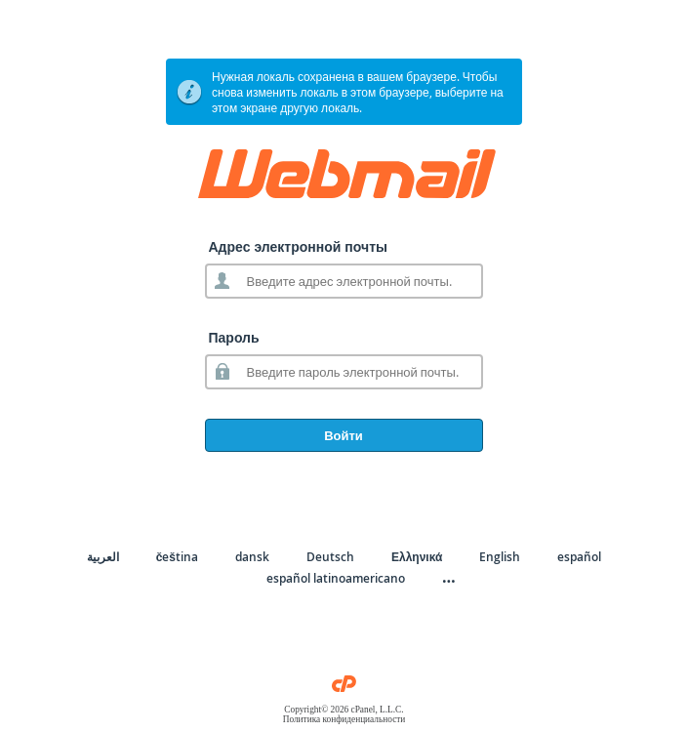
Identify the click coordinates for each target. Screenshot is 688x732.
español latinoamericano (335, 578)
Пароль (234, 337)
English (499, 557)
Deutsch (330, 557)
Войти (343, 435)
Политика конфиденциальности (344, 719)
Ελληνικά (416, 557)
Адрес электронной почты (298, 246)
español (579, 557)
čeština (177, 557)
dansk (252, 557)
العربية (103, 557)
